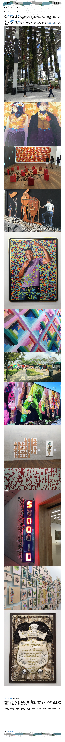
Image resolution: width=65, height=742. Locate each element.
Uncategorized (11, 20)
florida (40, 694)
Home (5, 7)
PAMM (57, 22)
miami (49, 694)
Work (18, 7)
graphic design (16, 694)
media (27, 694)
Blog (12, 7)
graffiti (45, 694)
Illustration (22, 694)
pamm (52, 694)
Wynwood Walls (51, 23)
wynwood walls (57, 694)
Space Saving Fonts (8, 698)
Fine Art (10, 694)
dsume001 (19, 15)
